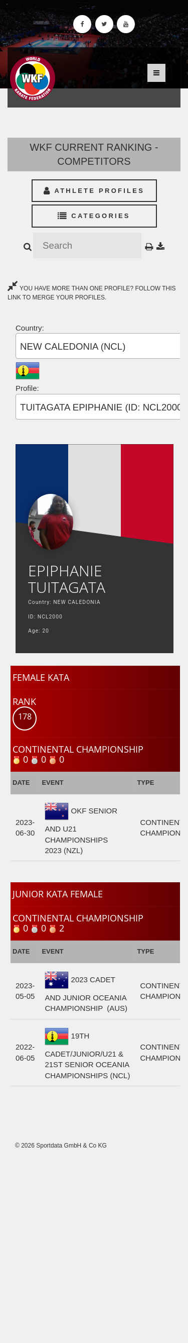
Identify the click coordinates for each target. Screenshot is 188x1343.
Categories (94, 216)
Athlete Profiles (94, 190)
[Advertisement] (94, 1247)
